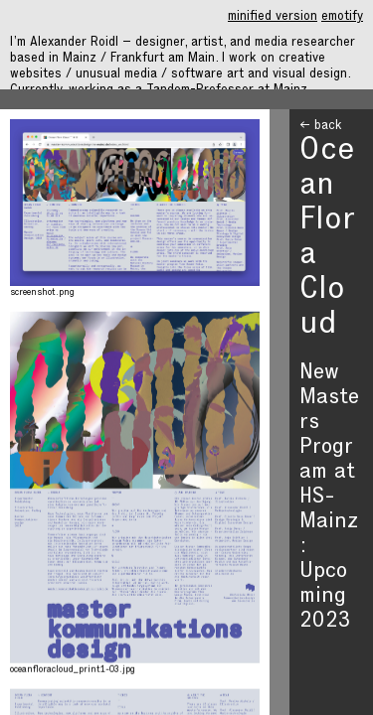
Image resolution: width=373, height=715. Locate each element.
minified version (272, 17)
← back (320, 126)
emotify (342, 17)
